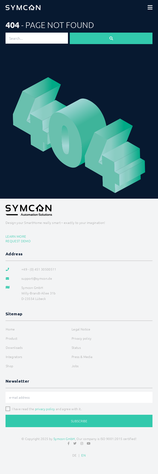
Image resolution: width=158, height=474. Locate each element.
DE (74, 455)
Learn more (16, 236)
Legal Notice (81, 329)
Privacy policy (82, 338)
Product (11, 338)
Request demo (18, 241)
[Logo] (23, 7)
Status (76, 347)
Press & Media (82, 356)
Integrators (14, 356)
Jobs (75, 366)
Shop (9, 366)
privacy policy (45, 408)
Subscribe (79, 421)
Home (10, 329)
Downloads (14, 347)
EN (83, 455)
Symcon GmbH (64, 438)
